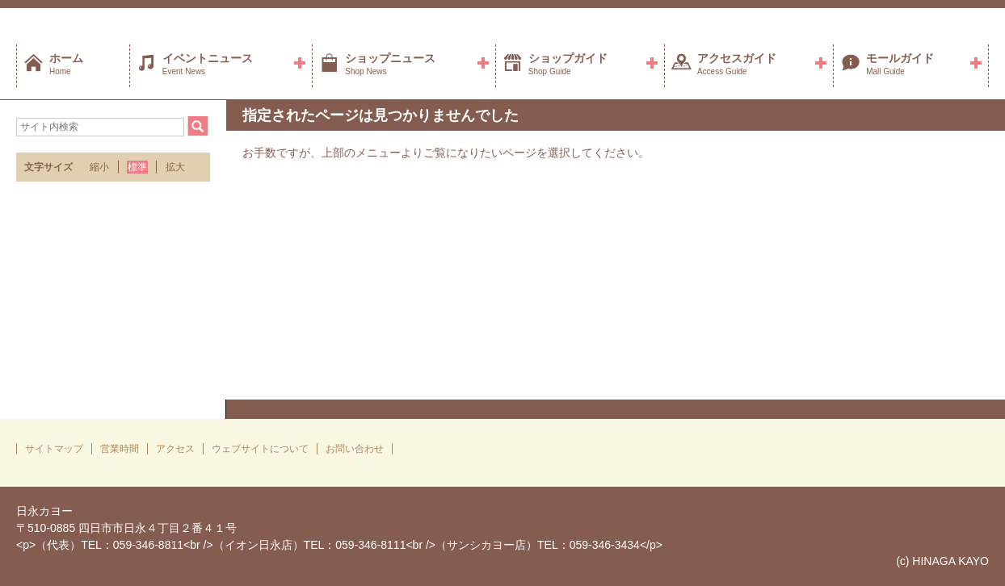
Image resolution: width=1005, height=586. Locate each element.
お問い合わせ (355, 448)
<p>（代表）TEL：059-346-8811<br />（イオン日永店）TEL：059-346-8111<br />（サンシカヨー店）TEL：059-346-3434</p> (339, 544)
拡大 (175, 167)
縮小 (99, 167)
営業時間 (119, 448)
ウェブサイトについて (260, 448)
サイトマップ (54, 448)
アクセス (175, 448)
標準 (137, 167)
